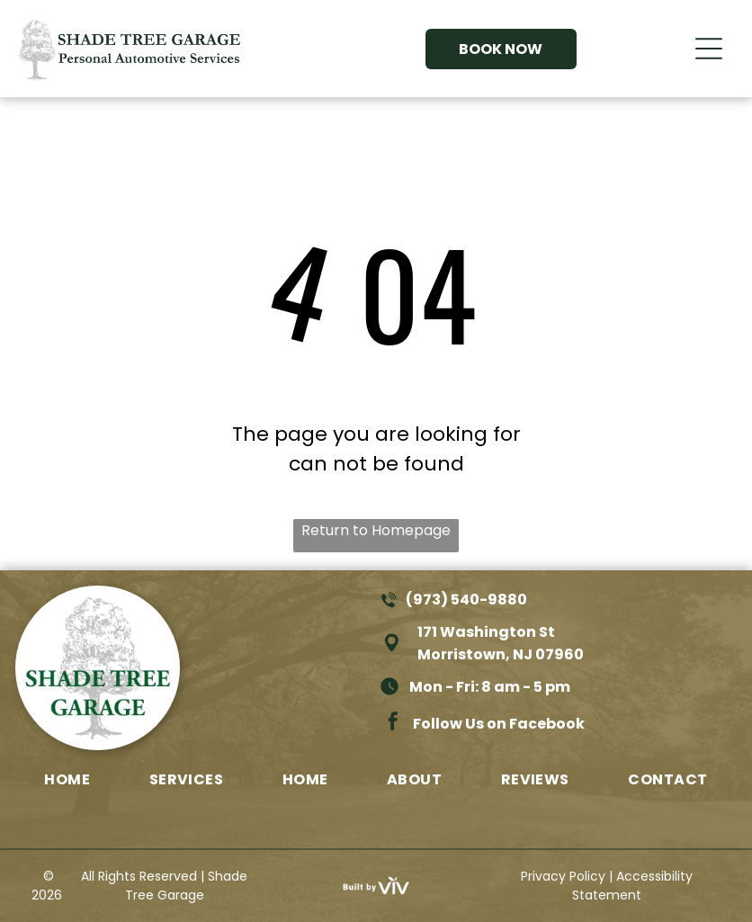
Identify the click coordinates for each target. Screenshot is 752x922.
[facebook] (393, 723)
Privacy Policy (563, 876)
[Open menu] (708, 48)
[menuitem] (67, 778)
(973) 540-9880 (466, 599)
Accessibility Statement (632, 885)
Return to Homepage (376, 530)
